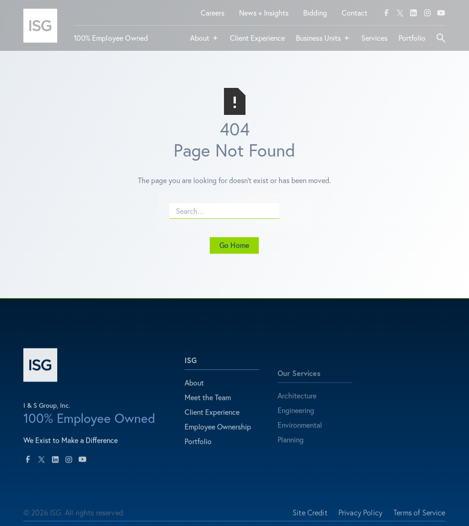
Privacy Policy (360, 516)
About (194, 391)
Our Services (299, 389)
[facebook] (386, 12)
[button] (204, 42)
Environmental (300, 440)
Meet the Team (208, 406)
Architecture (297, 411)
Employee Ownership (218, 435)
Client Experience (212, 421)
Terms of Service (419, 516)
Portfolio (198, 450)
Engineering (296, 426)
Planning (291, 455)
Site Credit (310, 516)
